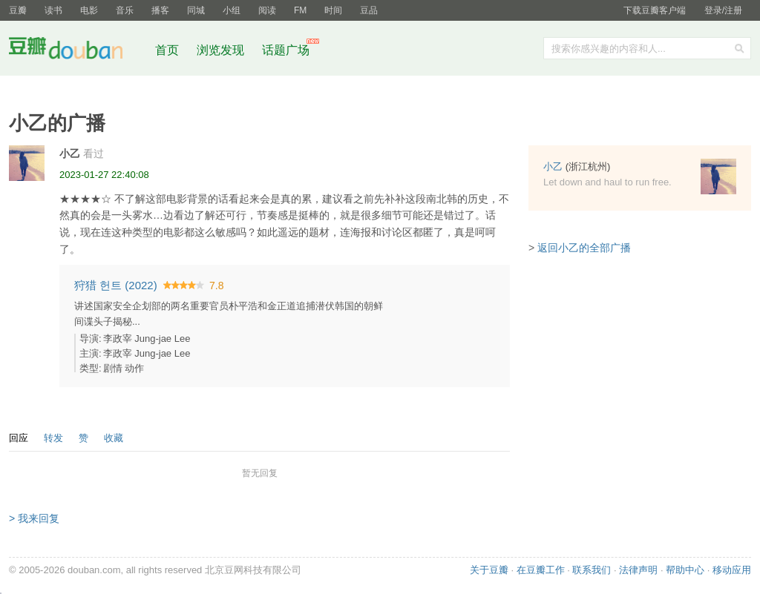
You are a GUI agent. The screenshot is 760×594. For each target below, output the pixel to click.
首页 (167, 50)
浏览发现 (222, 50)
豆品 (369, 10)
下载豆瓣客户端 (654, 10)
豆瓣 (18, 10)
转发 (53, 437)
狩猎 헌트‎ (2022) (115, 285)
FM (300, 10)
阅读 (267, 10)
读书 (53, 10)
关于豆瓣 (489, 569)
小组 (231, 10)
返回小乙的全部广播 (584, 248)
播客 (160, 10)
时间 (333, 10)
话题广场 (285, 50)
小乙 (69, 153)
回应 (18, 437)
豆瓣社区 (77, 51)
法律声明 (638, 569)
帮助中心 (685, 569)
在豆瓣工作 (541, 569)
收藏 (113, 437)
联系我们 (591, 569)
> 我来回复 (34, 518)
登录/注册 (723, 10)
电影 (89, 10)
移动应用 (731, 569)
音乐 (125, 10)
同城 (196, 10)
